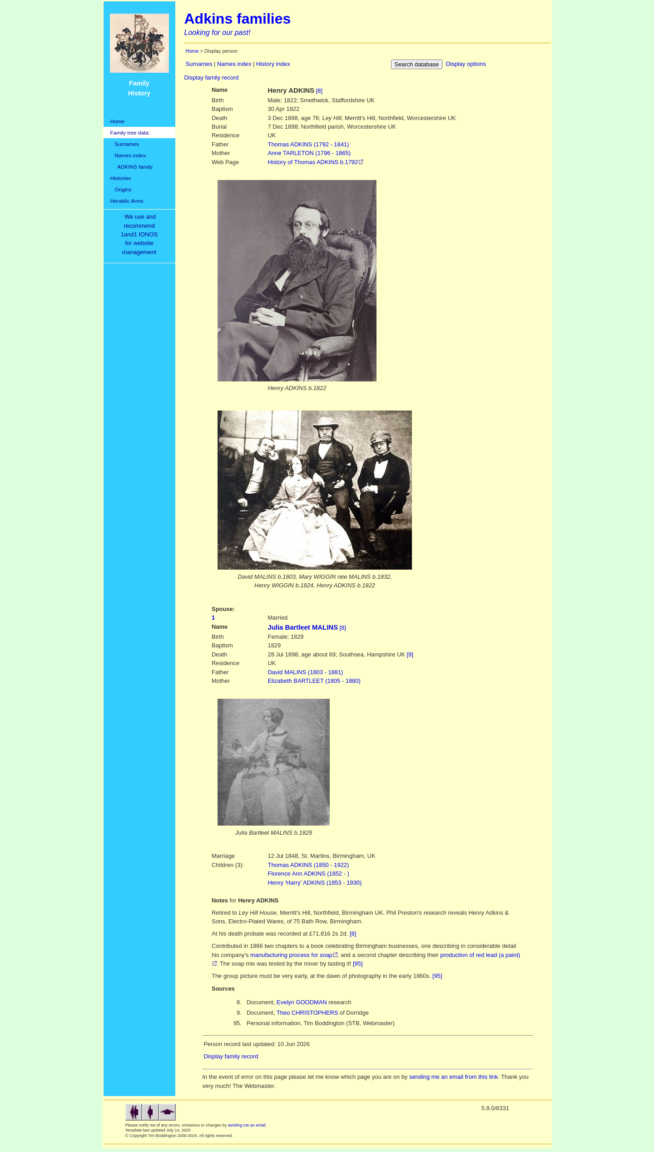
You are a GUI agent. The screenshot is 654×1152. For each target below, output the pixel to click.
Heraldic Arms (127, 201)
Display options (466, 63)
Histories (120, 178)
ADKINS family (131, 167)
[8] (319, 90)
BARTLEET (314, 680)
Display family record (211, 77)
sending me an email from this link (453, 1076)
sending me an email (247, 1125)
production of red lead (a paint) (480, 955)
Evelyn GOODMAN (302, 1002)
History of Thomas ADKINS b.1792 (313, 162)
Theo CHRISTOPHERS (307, 1012)
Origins (121, 189)
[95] (358, 963)
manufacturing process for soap (291, 955)
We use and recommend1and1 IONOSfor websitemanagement (141, 234)
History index (273, 63)
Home (117, 121)
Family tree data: (130, 132)
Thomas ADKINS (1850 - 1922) (308, 864)
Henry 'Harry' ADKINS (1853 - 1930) (315, 882)
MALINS (305, 672)
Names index (128, 155)
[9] (410, 654)
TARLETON (309, 153)
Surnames (124, 144)
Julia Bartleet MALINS (303, 627)
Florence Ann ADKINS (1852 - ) (309, 873)
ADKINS (308, 144)
